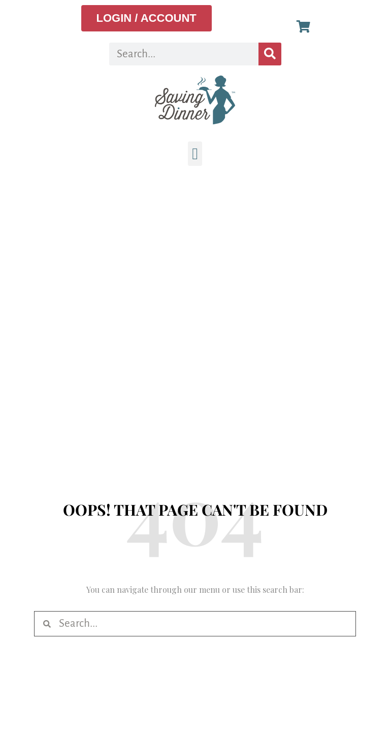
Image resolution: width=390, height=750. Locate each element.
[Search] (269, 54)
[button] (195, 153)
